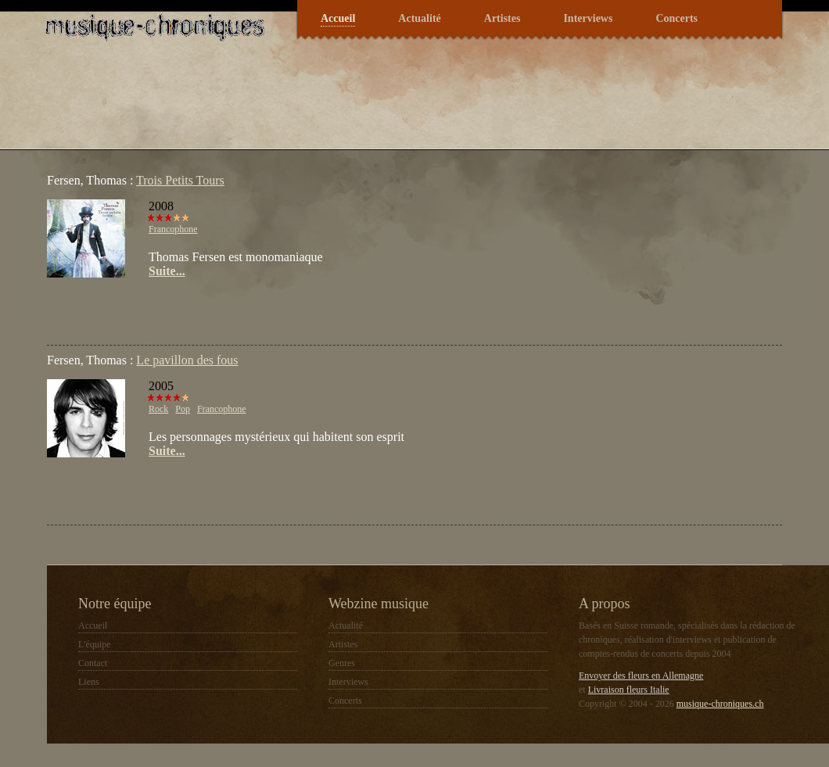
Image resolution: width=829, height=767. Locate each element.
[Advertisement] (230, 309)
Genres (341, 663)
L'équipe (94, 644)
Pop (182, 408)
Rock (158, 408)
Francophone (173, 229)
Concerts (676, 18)
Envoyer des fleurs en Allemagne (641, 675)
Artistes (502, 18)
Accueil (338, 18)
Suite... (167, 271)
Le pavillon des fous (187, 360)
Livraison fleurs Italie (628, 689)
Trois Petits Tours (180, 180)
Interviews (587, 18)
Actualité (419, 18)
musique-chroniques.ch (720, 703)
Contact (92, 663)
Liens (88, 681)
